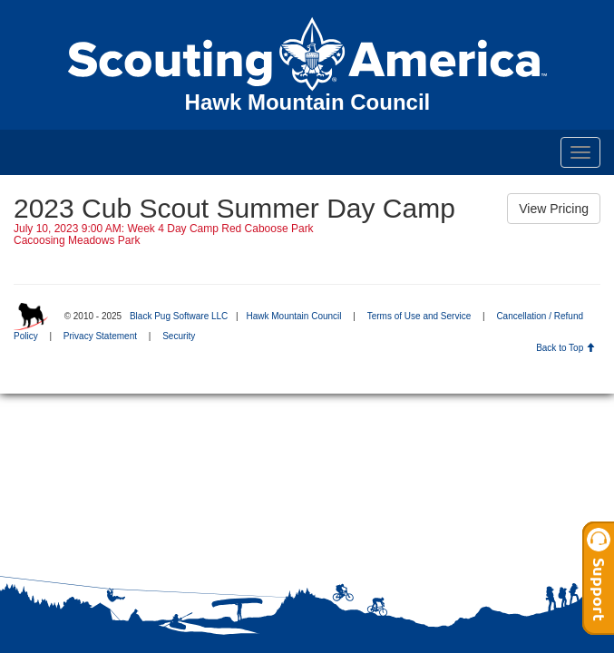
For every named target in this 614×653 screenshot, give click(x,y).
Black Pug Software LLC (179, 316)
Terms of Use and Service (419, 316)
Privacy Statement (100, 336)
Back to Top (565, 348)
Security (178, 336)
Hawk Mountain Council (293, 316)
